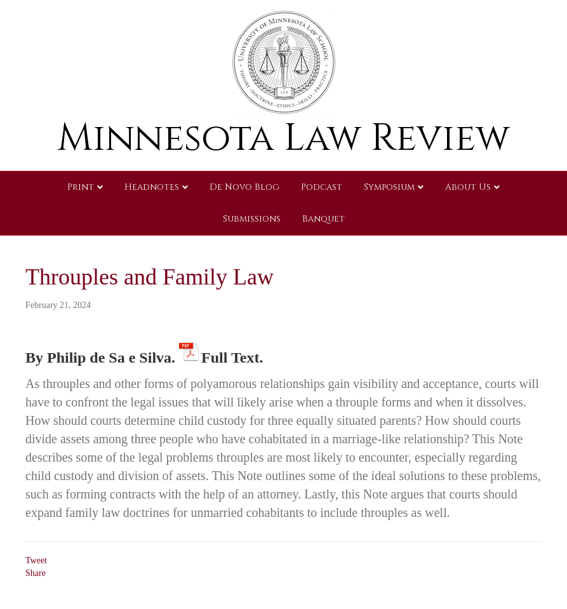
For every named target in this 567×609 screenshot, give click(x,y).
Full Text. (232, 355)
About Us (468, 187)
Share (35, 573)
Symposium (389, 187)
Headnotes (151, 187)
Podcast (321, 187)
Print (80, 187)
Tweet (36, 560)
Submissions (252, 219)
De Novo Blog (244, 187)
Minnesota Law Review (283, 138)
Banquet (323, 219)
